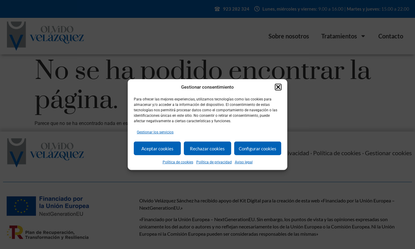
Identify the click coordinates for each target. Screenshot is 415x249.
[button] (278, 87)
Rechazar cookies (207, 148)
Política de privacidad (214, 162)
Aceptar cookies (157, 148)
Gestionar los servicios (155, 132)
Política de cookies (178, 162)
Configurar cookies (257, 148)
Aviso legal (244, 162)
